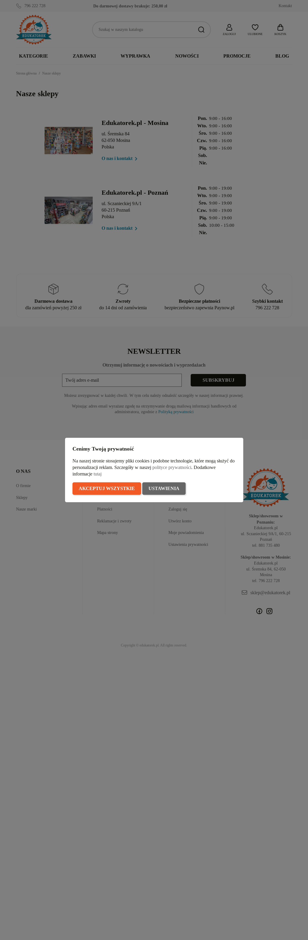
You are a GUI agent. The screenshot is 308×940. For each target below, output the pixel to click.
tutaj (98, 474)
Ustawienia (164, 488)
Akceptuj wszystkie (107, 488)
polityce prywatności (171, 467)
